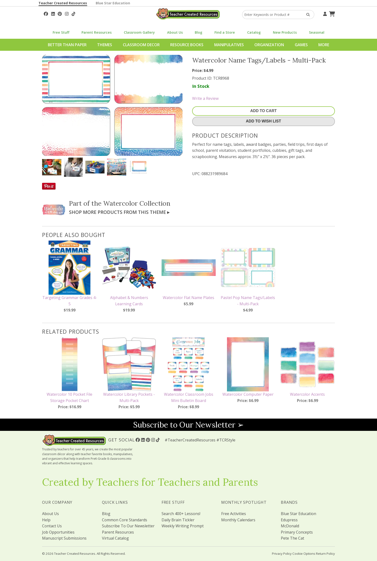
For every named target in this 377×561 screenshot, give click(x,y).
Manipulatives (229, 44)
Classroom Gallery (139, 32)
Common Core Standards (124, 520)
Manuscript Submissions (64, 538)
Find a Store (224, 32)
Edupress (289, 520)
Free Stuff (61, 32)
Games (301, 44)
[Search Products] (306, 14)
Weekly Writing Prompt (183, 526)
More (323, 44)
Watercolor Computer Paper (248, 394)
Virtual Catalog (115, 538)
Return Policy (325, 553)
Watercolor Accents (307, 394)
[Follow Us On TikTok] (73, 13)
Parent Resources (97, 32)
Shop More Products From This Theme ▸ (119, 212)
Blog (198, 32)
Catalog (254, 32)
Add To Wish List (263, 121)
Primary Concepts (297, 532)
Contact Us (52, 526)
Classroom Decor (141, 44)
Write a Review (205, 98)
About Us (175, 32)
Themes (104, 44)
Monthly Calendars (238, 520)
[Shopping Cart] (331, 13)
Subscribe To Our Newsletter (128, 526)
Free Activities (233, 513)
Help (46, 520)
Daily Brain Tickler (178, 520)
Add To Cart (263, 111)
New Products (285, 32)
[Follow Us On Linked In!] (53, 13)
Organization (269, 44)
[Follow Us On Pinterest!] (60, 13)
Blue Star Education (113, 3)
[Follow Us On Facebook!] (46, 13)
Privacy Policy (282, 553)
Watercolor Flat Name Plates (188, 297)
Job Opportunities (58, 532)
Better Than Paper (67, 44)
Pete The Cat (292, 538)
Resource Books (186, 44)
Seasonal (316, 32)
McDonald (290, 526)
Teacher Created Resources (62, 3)
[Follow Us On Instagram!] (67, 13)
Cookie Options (303, 553)
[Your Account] (324, 13)
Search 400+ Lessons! (181, 513)
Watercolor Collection (136, 203)
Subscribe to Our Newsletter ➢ (188, 425)
